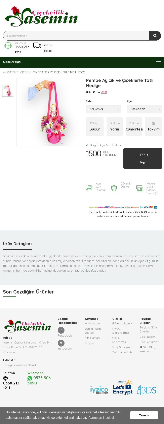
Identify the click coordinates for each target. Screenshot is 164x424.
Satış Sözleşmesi (122, 347)
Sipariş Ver (142, 158)
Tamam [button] (144, 415)
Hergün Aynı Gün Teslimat (104, 145)
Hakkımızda (92, 323)
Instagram (65, 345)
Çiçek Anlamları (149, 342)
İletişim (89, 343)
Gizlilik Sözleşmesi (119, 340)
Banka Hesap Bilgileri (93, 330)
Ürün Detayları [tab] (17, 243)
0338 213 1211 (21, 49)
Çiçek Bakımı (148, 336)
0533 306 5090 (39, 385)
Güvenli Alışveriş (122, 323)
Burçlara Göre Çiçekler (148, 329)
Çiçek (24, 72)
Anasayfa (9, 72)
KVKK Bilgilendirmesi (121, 330)
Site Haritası (92, 338)
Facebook (65, 332)
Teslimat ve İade (122, 352)
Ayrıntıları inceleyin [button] (102, 417)
